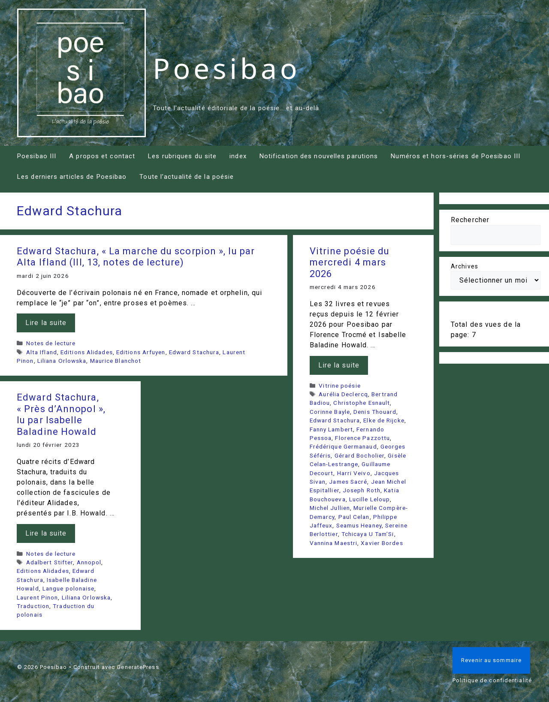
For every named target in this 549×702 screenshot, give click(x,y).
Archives (464, 266)
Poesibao (226, 67)
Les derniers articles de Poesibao (72, 177)
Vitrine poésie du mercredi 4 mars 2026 (350, 262)
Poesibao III (36, 156)
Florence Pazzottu (362, 437)
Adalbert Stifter (49, 562)
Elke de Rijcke (383, 420)
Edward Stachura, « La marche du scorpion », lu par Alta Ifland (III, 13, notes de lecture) (136, 257)
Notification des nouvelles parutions (318, 156)
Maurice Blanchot (116, 360)
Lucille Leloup (369, 499)
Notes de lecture (51, 343)
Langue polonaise (68, 588)
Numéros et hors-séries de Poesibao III (455, 156)
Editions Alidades (86, 352)
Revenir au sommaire (491, 660)
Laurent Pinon (37, 597)
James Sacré (348, 481)
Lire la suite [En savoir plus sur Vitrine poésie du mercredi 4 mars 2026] (338, 365)
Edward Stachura (194, 352)
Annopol (89, 562)
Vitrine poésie (339, 385)
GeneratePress (138, 667)
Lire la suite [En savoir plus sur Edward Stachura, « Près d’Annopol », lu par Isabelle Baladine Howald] (45, 533)
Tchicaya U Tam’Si (367, 533)
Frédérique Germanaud (343, 446)
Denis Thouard (374, 411)
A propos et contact (102, 156)
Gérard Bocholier (360, 455)
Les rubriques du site (182, 156)
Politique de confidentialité (492, 680)
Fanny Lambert (331, 429)
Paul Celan (354, 516)
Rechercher (470, 220)
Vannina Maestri (334, 542)
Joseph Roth (361, 490)
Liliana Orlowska (62, 360)
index (238, 156)
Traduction (33, 606)
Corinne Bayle (330, 411)
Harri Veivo (354, 473)
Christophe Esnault (361, 402)
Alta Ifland (41, 352)
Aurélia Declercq (343, 394)
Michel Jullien (330, 507)
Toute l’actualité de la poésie (186, 177)
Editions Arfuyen (141, 352)
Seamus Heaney (359, 525)
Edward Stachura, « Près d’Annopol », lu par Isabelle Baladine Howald (61, 414)
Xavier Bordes (382, 542)
